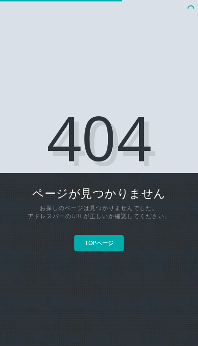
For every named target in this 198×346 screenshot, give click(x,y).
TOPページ (99, 243)
